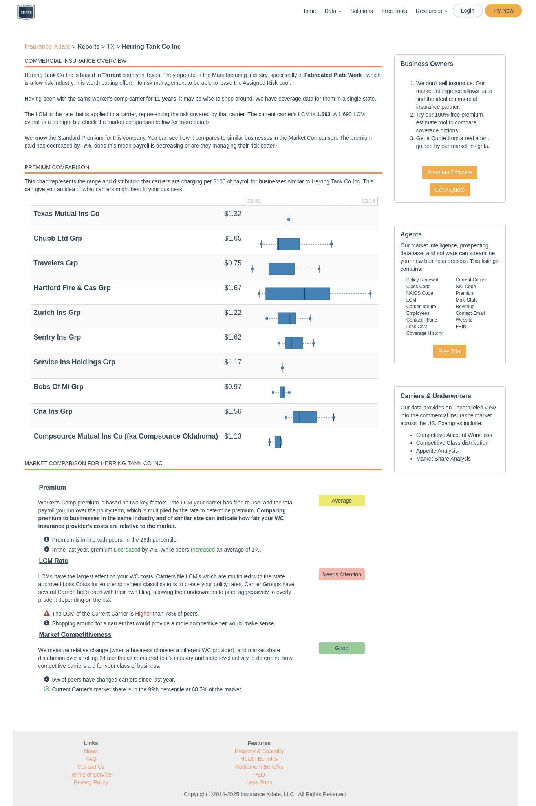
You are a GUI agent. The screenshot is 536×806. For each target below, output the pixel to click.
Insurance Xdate (48, 46)
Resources (432, 11)
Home (308, 11)
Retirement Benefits (259, 767)
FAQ (91, 759)
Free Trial (449, 351)
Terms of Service (91, 774)
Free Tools (394, 11)
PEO (259, 774)
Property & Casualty (259, 751)
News (91, 751)
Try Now (503, 10)
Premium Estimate (449, 172)
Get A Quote (450, 189)
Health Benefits (259, 759)
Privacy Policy (91, 782)
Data (333, 11)
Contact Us (90, 767)
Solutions (361, 11)
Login (467, 10)
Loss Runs (259, 782)
